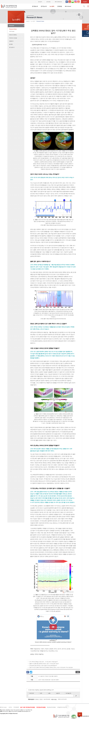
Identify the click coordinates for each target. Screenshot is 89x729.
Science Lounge (13, 38)
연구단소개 (44, 6)
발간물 (10, 44)
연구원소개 (35, 6)
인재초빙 (59, 6)
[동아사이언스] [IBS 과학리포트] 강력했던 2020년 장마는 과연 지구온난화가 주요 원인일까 (51, 667)
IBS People (11, 31)
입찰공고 (11, 41)
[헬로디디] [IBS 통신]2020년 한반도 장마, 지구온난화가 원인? (44, 663)
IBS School (68, 6)
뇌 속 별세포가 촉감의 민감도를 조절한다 (48, 676)
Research (11, 25)
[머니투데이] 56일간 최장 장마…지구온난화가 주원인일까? (43, 661)
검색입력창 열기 (83, 6)
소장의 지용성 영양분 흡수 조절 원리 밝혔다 (48, 679)
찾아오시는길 (3, 707)
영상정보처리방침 (51, 707)
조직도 (10, 707)
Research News (13, 29)
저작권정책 (16, 707)
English (85, 1)
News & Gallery (13, 34)
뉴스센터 (52, 6)
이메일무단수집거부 (62, 707)
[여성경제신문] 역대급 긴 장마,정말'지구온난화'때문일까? (43, 665)
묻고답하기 (12, 47)
